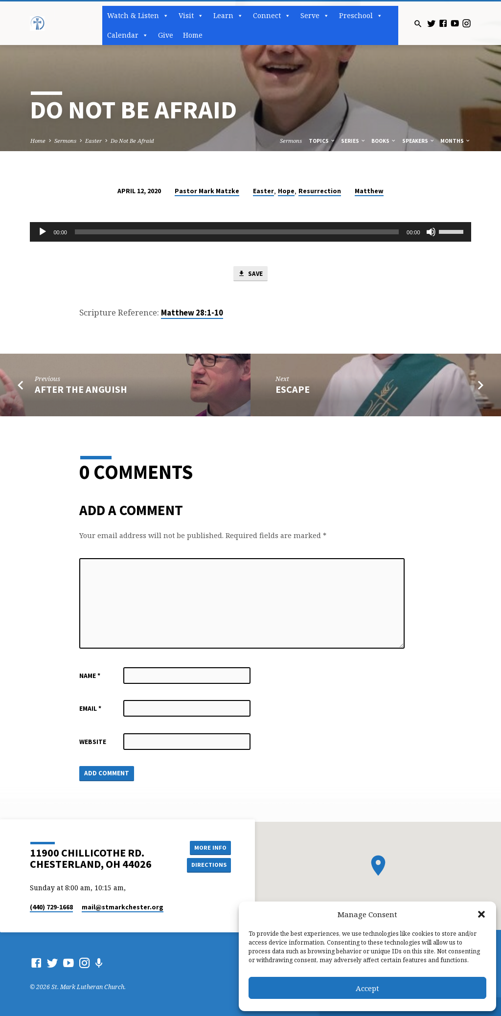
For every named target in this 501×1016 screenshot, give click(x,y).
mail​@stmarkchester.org (122, 907)
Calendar (127, 35)
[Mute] (431, 232)
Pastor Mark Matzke (207, 191)
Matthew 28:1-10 (192, 313)
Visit (191, 15)
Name (89, 676)
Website (92, 742)
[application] (250, 232)
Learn (228, 15)
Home (193, 35)
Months (455, 140)
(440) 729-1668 (51, 907)
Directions (209, 864)
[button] (481, 914)
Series (353, 140)
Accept (367, 988)
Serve (314, 15)
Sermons (65, 140)
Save (250, 273)
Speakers (418, 140)
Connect (272, 15)
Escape (292, 389)
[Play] (42, 232)
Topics (322, 140)
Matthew (369, 191)
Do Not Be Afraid (132, 140)
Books (383, 140)
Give (165, 35)
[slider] (237, 231)
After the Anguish (81, 389)
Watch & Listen (138, 15)
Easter (93, 140)
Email (90, 708)
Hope (286, 191)
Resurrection (319, 191)
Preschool (361, 15)
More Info (209, 847)
